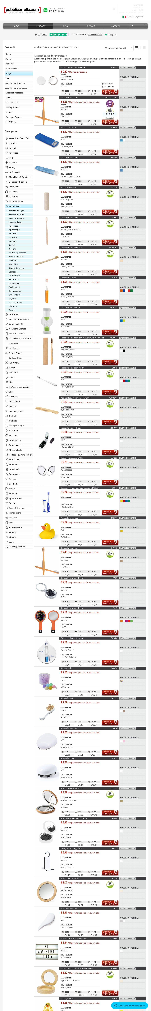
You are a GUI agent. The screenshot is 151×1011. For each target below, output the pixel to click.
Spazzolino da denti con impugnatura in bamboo (82, 337)
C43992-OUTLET (110, 97)
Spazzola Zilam (67, 758)
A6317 (114, 848)
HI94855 (113, 157)
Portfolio (90, 26)
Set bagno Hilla (67, 998)
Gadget (47, 47)
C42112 (114, 698)
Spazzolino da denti (69, 97)
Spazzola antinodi (69, 728)
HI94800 (113, 428)
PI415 (115, 608)
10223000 (113, 938)
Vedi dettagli (129, 67)
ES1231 (114, 788)
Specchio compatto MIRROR (73, 67)
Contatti (115, 26)
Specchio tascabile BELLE (72, 788)
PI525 (115, 578)
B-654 (115, 728)
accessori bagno (72, 47)
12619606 (113, 968)
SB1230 (114, 187)
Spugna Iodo (66, 668)
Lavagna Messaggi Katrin (72, 848)
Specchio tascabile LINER (72, 458)
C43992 (114, 548)
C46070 (114, 668)
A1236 (114, 878)
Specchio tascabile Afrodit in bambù (77, 968)
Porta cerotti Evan (68, 127)
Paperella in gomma (69, 518)
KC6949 (114, 127)
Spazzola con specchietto (72, 578)
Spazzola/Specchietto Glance (74, 818)
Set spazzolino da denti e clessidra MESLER (80, 488)
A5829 (114, 758)
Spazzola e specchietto (71, 428)
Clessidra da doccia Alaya (72, 638)
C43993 (114, 217)
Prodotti (40, 26)
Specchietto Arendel (70, 878)
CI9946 (114, 488)
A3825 (114, 277)
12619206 (113, 397)
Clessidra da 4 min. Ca (70, 307)
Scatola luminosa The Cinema (74, 938)
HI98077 (113, 518)
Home (15, 26)
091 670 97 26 (56, 11)
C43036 (114, 998)
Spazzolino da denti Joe (71, 247)
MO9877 (113, 337)
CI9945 (114, 367)
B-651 (115, 908)
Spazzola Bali (67, 698)
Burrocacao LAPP (68, 187)
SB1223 (114, 458)
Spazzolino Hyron (69, 277)
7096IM (114, 638)
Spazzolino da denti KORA (72, 367)
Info (65, 26)
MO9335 (113, 67)
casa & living (58, 47)
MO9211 (113, 307)
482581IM (113, 247)
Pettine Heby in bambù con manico (76, 397)
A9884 (114, 818)
